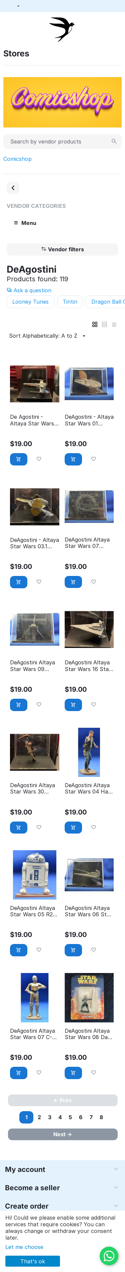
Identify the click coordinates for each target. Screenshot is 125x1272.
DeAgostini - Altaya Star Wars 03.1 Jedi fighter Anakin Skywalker (34, 543)
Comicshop (17, 158)
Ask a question (29, 290)
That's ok (32, 1261)
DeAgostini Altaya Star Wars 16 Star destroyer (88, 665)
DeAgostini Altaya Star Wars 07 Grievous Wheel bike (87, 543)
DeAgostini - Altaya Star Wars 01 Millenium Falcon (89, 420)
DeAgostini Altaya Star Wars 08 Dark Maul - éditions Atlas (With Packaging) (89, 1034)
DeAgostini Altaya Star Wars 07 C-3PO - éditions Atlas (32, 1034)
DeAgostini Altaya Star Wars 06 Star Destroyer (88, 911)
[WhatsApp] (109, 1256)
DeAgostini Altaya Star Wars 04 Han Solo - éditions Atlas (88, 788)
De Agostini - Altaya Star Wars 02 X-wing (32, 420)
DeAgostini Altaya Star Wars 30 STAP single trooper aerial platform (32, 788)
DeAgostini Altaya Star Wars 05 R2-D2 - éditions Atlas (33, 911)
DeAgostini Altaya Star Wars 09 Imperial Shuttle (32, 665)
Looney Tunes (30, 301)
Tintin (70, 301)
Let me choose (24, 1247)
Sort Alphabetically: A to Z (48, 336)
